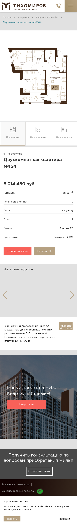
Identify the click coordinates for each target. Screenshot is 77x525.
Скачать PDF (44, 251)
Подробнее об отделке (66, 327)
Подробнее (26, 404)
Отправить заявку (17, 251)
